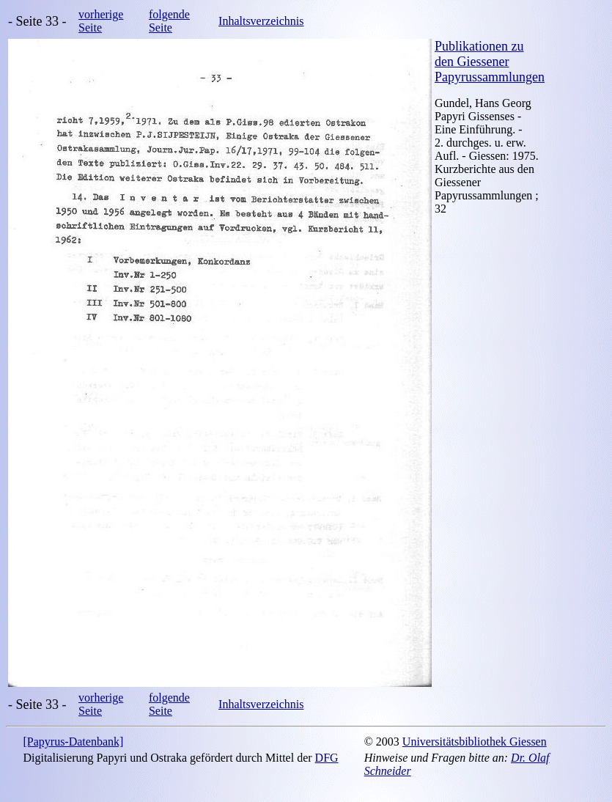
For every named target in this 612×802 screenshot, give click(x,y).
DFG (327, 757)
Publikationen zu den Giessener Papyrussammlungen (490, 61)
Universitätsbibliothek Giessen (474, 741)
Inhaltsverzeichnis (260, 21)
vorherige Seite (100, 21)
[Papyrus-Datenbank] (73, 741)
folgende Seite (169, 21)
